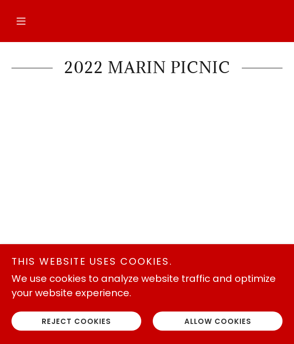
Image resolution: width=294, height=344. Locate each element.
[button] (21, 21)
